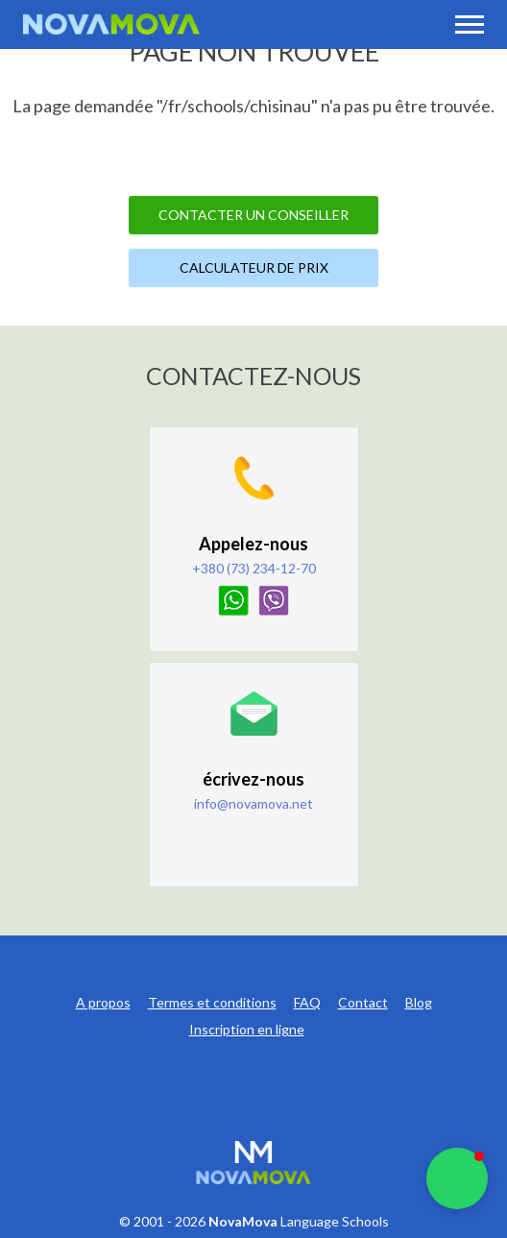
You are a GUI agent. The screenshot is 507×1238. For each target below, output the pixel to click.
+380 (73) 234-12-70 (254, 568)
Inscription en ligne (246, 1029)
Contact (363, 1002)
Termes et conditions (212, 1002)
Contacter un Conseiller (253, 214)
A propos (103, 1002)
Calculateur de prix (254, 267)
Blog (418, 1002)
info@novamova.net (253, 803)
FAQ (307, 1002)
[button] (457, 1178)
